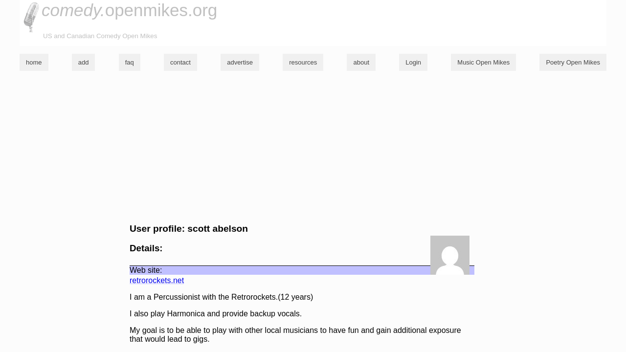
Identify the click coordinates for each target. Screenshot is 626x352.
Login (413, 62)
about (361, 62)
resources (303, 62)
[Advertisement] (313, 147)
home (34, 62)
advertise (240, 62)
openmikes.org (129, 10)
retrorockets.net (157, 280)
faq (129, 62)
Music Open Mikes (483, 62)
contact (180, 62)
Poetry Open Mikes (573, 62)
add (83, 62)
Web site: (146, 270)
